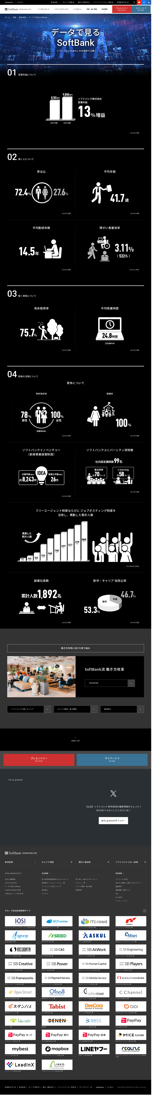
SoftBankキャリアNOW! (13, 894)
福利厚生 (45, 890)
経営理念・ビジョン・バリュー (52, 883)
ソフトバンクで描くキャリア (51, 886)
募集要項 (119, 886)
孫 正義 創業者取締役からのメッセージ (55, 879)
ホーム (7, 17)
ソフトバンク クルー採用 (102, 2)
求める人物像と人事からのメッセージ (128, 883)
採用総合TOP (122, 2)
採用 (14, 17)
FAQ (117, 894)
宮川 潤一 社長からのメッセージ (87, 879)
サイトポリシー (84, 1087)
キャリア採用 (68, 2)
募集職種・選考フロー (123, 890)
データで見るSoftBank (12, 886)
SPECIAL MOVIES (11, 883)
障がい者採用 (83, 2)
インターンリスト (122, 901)
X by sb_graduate (15, 780)
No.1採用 (119, 897)
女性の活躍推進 (10, 879)
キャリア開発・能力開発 (84, 886)
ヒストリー (79, 883)
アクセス (45, 894)
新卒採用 (54, 2)
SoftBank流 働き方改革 (13, 890)
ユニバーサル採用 (122, 879)
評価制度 (79, 890)
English (20, 2)
